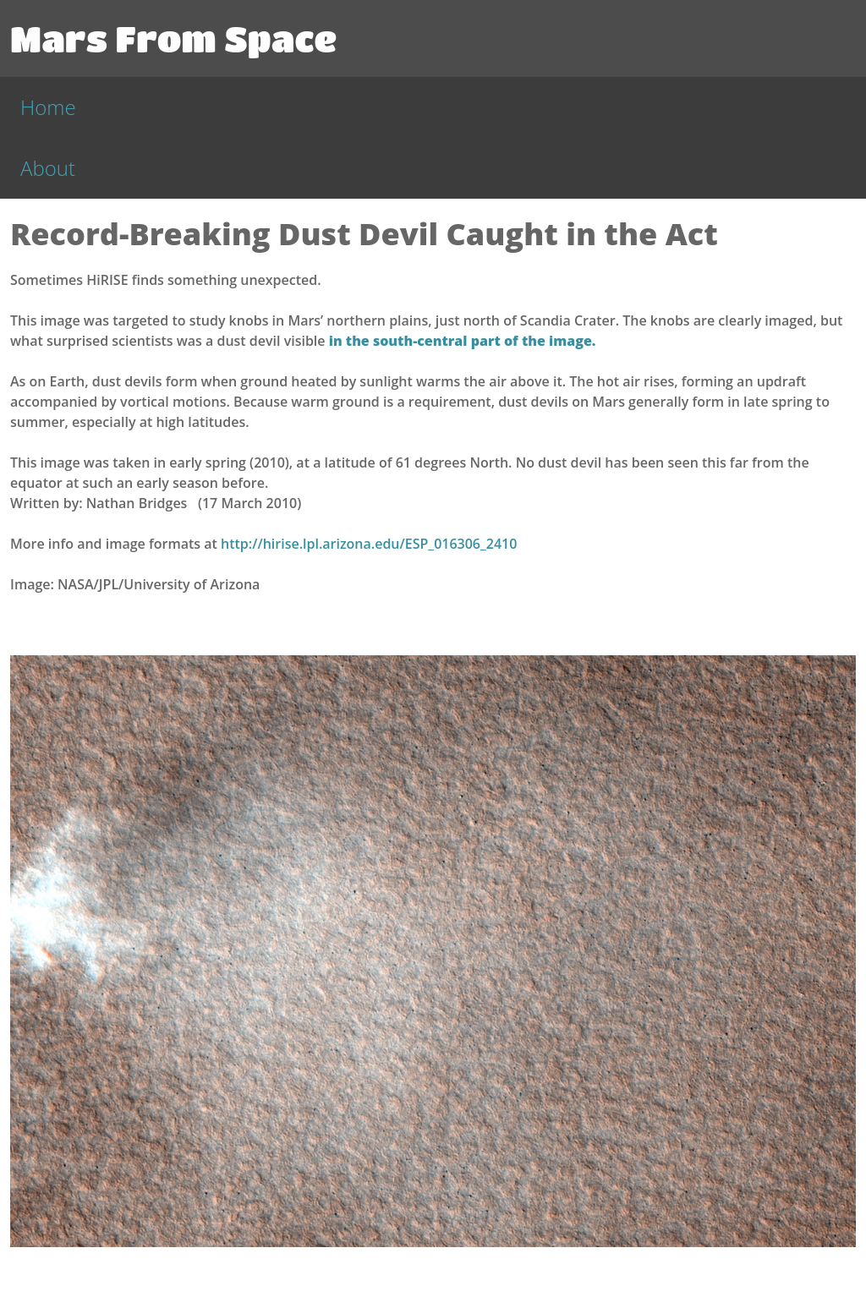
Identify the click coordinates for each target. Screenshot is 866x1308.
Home (48, 107)
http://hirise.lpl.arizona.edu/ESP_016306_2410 (369, 543)
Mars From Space (173, 38)
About (47, 168)
